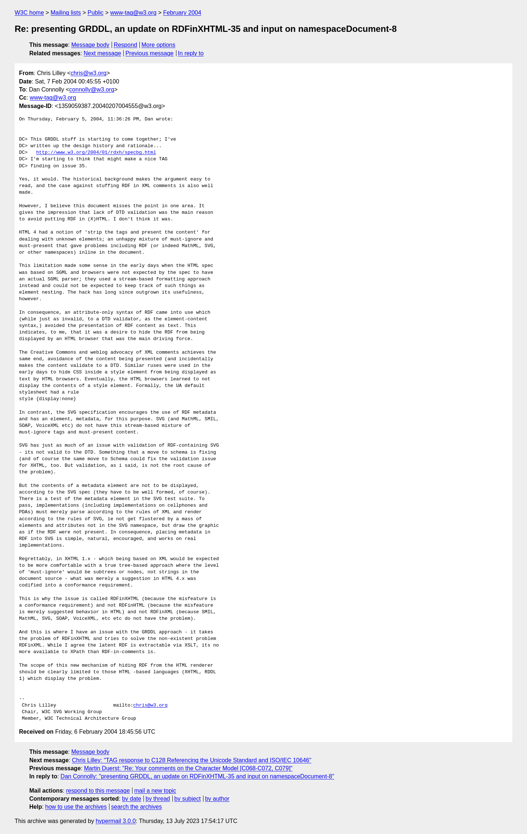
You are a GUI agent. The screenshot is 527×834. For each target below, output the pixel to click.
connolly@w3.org (91, 89)
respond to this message (98, 791)
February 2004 (182, 13)
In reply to (190, 53)
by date (131, 799)
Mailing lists (66, 13)
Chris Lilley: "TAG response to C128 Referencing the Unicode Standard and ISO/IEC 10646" (191, 760)
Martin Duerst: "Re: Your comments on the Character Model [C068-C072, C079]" (188, 768)
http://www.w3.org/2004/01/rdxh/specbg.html (96, 152)
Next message (102, 53)
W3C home (29, 13)
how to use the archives (76, 807)
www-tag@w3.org (133, 13)
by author (217, 799)
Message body (90, 45)
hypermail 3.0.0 (115, 821)
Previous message (150, 53)
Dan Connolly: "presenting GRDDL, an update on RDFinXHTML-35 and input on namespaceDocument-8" (197, 776)
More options (159, 45)
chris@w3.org (88, 73)
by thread (158, 799)
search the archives (136, 807)
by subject (187, 799)
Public (95, 13)
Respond (125, 45)
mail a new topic (155, 791)
